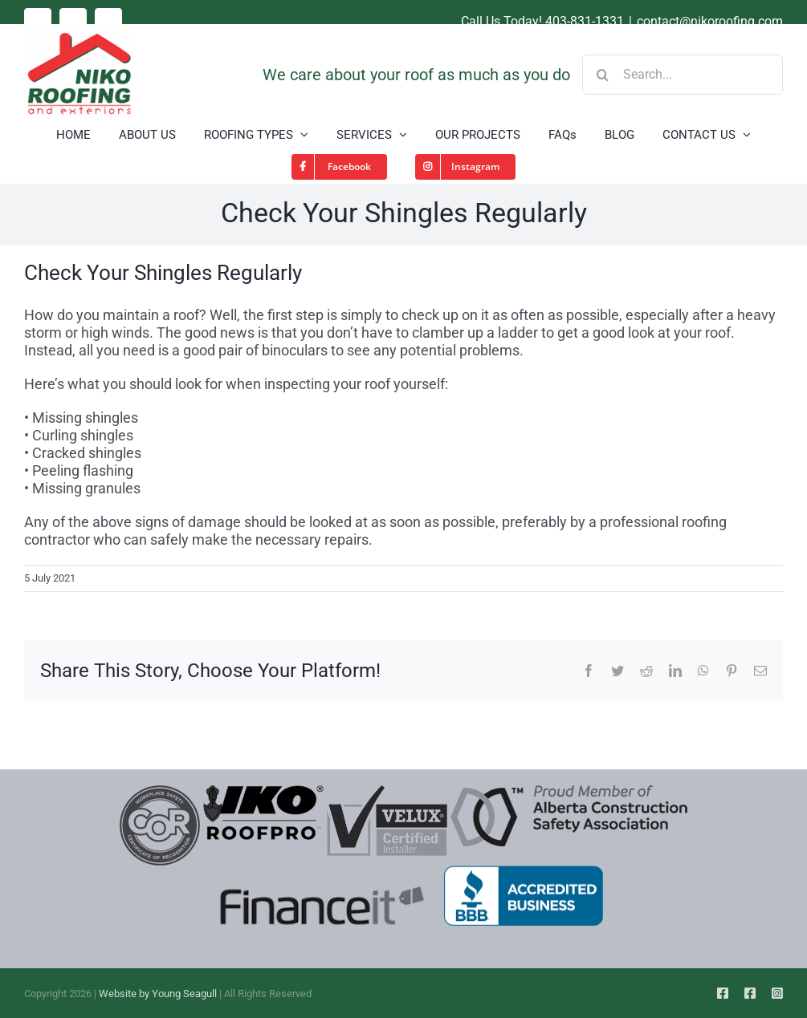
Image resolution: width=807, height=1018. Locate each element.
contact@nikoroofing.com (710, 21)
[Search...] (682, 75)
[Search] (602, 75)
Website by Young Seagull (158, 994)
